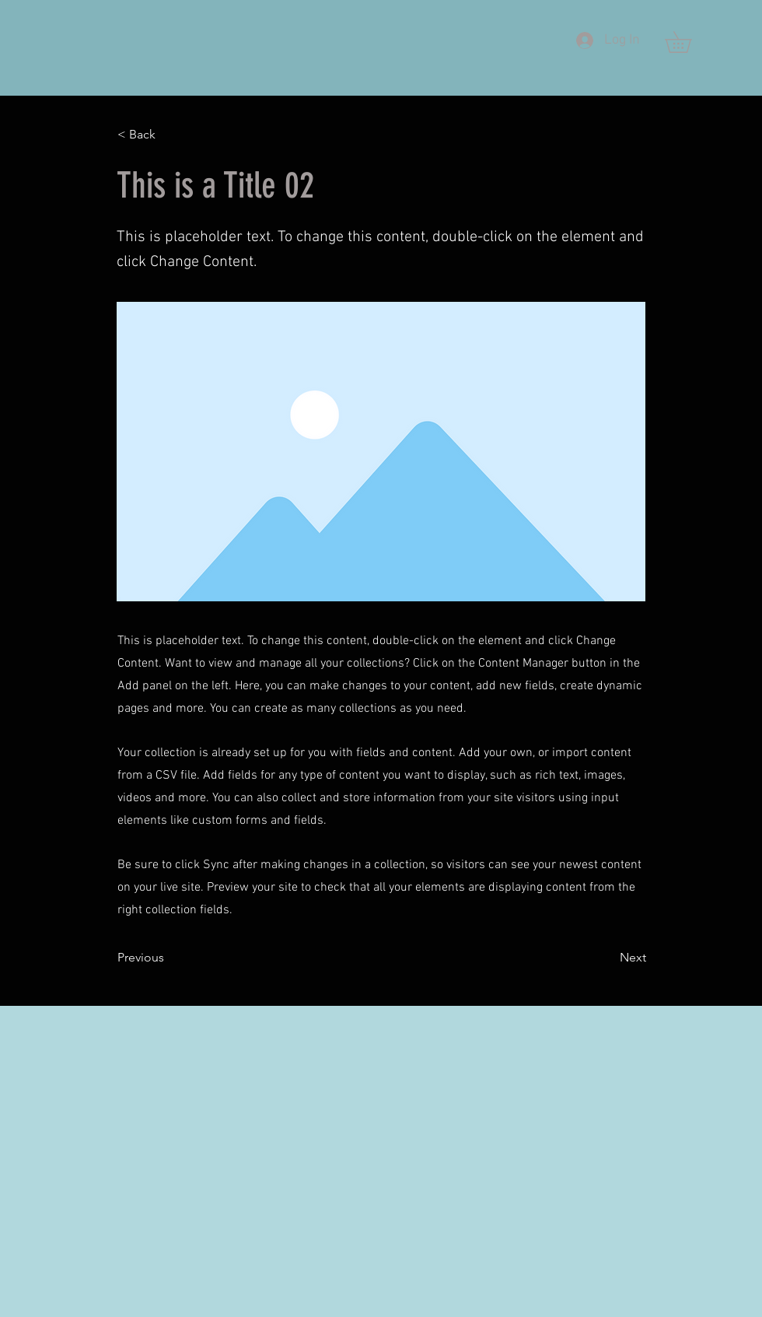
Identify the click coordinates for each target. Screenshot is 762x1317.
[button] (688, 42)
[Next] (607, 957)
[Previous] (168, 957)
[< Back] (168, 134)
